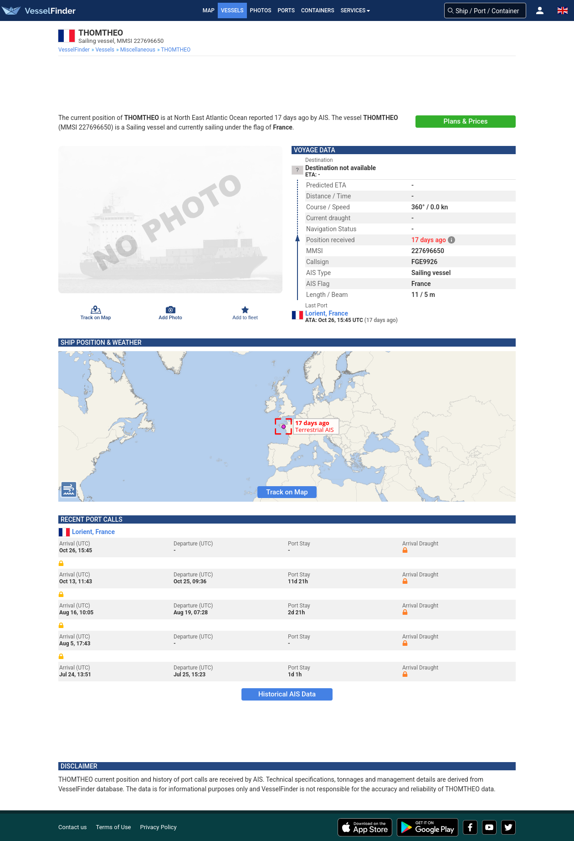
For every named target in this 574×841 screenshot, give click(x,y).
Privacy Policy (158, 827)
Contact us (72, 827)
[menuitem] (75, 50)
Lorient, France (326, 313)
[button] (539, 10)
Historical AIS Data (287, 694)
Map (209, 10)
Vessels (232, 10)
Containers (317, 10)
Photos (261, 10)
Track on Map (287, 492)
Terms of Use (113, 827)
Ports (286, 10)
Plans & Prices (466, 121)
